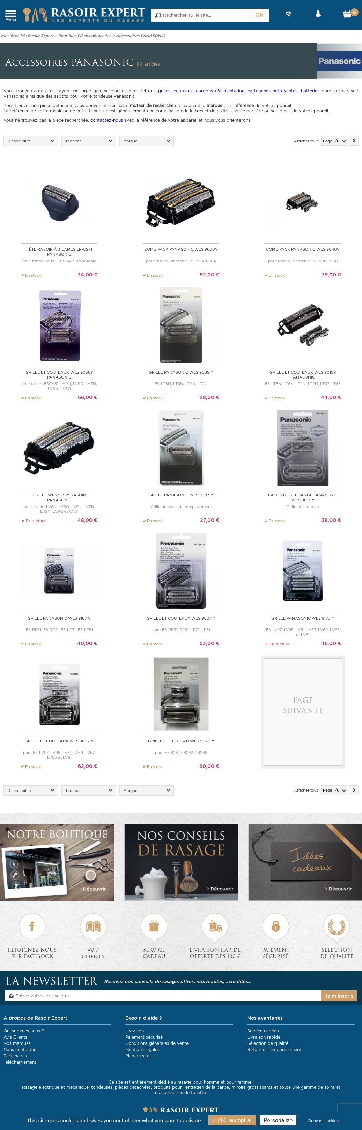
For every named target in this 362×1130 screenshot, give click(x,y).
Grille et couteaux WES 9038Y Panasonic (59, 375)
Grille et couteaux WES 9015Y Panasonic (302, 375)
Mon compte (318, 19)
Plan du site (137, 1055)
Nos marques (17, 1043)
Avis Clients (15, 1036)
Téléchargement (19, 1061)
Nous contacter (19, 1049)
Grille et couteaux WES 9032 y (59, 740)
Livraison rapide (263, 1036)
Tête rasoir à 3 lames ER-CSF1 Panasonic (59, 252)
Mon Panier (349, 15)
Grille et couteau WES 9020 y (181, 740)
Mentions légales (142, 1049)
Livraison (134, 1030)
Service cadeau (263, 1030)
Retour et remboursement (274, 1049)
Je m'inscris (339, 995)
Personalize (278, 1120)
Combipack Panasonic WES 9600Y (181, 249)
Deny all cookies (323, 1120)
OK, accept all (232, 1120)
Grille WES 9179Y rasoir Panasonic (59, 497)
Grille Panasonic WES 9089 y (181, 372)
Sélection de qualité (267, 1043)
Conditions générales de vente (157, 1043)
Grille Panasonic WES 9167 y (59, 617)
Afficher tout (306, 141)
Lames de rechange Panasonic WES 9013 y (303, 497)
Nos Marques (288, 19)
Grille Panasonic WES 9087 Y (181, 495)
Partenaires (15, 1055)
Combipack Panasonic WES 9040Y (303, 249)
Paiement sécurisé (144, 1036)
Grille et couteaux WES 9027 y (181, 617)
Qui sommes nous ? (23, 1030)
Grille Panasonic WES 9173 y (302, 617)
